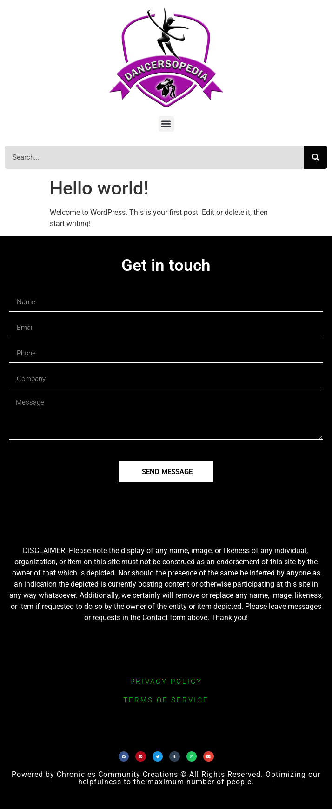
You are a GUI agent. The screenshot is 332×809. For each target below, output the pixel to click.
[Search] (315, 157)
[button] (166, 124)
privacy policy (166, 681)
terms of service (166, 700)
